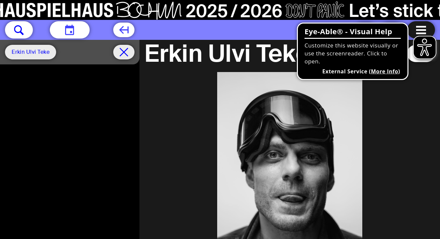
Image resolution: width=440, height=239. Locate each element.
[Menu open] (421, 30)
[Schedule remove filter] (123, 52)
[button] (19, 30)
